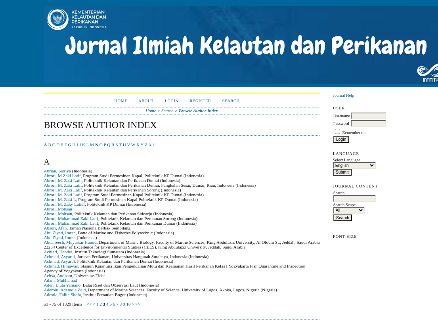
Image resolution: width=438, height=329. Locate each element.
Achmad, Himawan (61, 266)
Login (172, 101)
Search (230, 101)
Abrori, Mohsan (58, 209)
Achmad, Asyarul (59, 256)
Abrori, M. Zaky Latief (64, 204)
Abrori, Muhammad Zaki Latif (71, 218)
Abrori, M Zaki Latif (62, 175)
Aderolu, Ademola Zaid (65, 289)
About (145, 101)
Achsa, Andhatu (58, 275)
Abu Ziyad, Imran (60, 232)
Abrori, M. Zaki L (60, 199)
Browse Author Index (198, 110)
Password (341, 123)
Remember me (354, 132)
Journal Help (343, 95)
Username (341, 116)
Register (200, 101)
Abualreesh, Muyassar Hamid (70, 242)
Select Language (346, 160)
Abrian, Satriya (57, 170)
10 (128, 304)
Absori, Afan (55, 228)
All (151, 144)
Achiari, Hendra (58, 251)
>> (137, 304)
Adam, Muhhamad (60, 280)
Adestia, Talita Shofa (62, 294)
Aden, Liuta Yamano (62, 285)
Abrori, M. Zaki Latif (63, 180)
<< (89, 304)
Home (121, 101)
